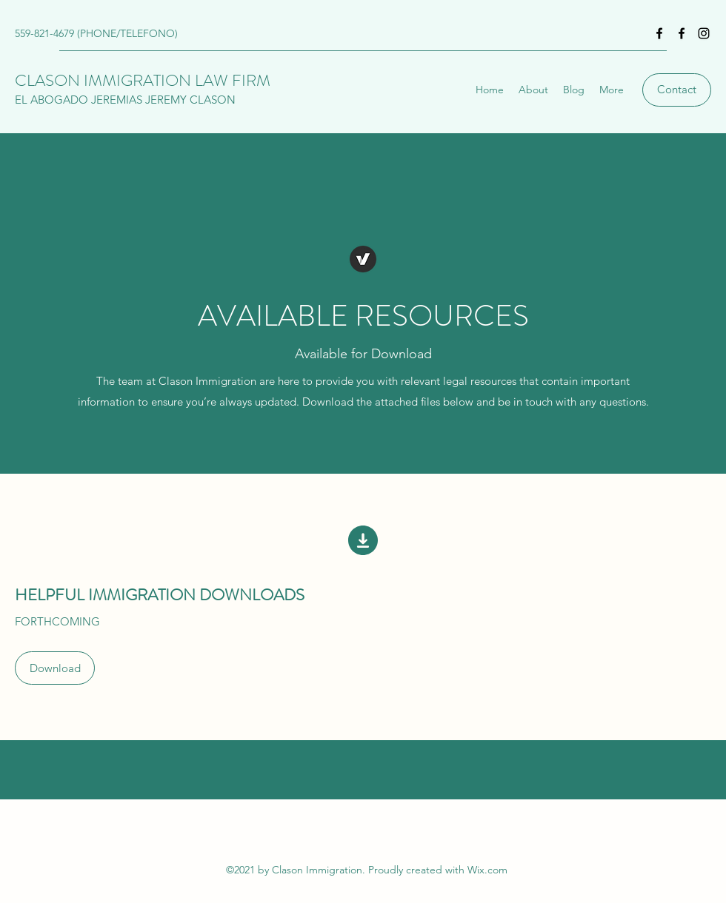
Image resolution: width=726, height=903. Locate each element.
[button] (55, 668)
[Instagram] (703, 33)
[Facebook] (659, 33)
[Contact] (676, 90)
